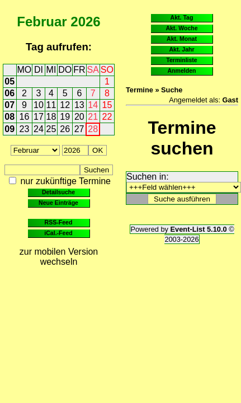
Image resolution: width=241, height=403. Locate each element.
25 (51, 129)
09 (9, 129)
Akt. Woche (181, 28)
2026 (85, 21)
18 (51, 116)
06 (9, 93)
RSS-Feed (59, 222)
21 (93, 116)
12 (65, 105)
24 (39, 129)
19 (65, 116)
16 (25, 116)
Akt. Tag (182, 17)
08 (9, 116)
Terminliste (181, 60)
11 (51, 105)
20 (79, 116)
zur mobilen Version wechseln (59, 256)
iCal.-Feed (58, 232)
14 (93, 105)
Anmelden (182, 70)
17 (39, 116)
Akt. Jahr (181, 49)
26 (65, 129)
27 (79, 129)
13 (79, 105)
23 (25, 129)
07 (9, 105)
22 (107, 116)
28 (93, 129)
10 (39, 105)
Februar (42, 21)
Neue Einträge (58, 202)
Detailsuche (58, 192)
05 (9, 81)
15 (107, 105)
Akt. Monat (182, 38)
